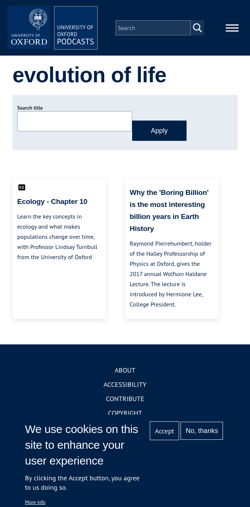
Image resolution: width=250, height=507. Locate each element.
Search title (30, 107)
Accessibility (125, 384)
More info (35, 502)
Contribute (125, 398)
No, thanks (202, 431)
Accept (164, 431)
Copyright (125, 413)
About (124, 370)
